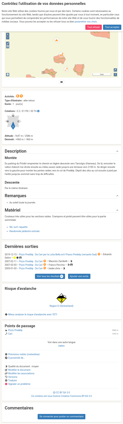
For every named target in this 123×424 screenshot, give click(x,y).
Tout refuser (93, 27)
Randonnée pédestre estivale (24, 231)
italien (61, 345)
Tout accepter (112, 27)
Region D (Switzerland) (61, 306)
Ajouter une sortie (79, 276)
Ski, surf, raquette (18, 227)
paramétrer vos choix (86, 21)
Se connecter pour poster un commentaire (61, 416)
